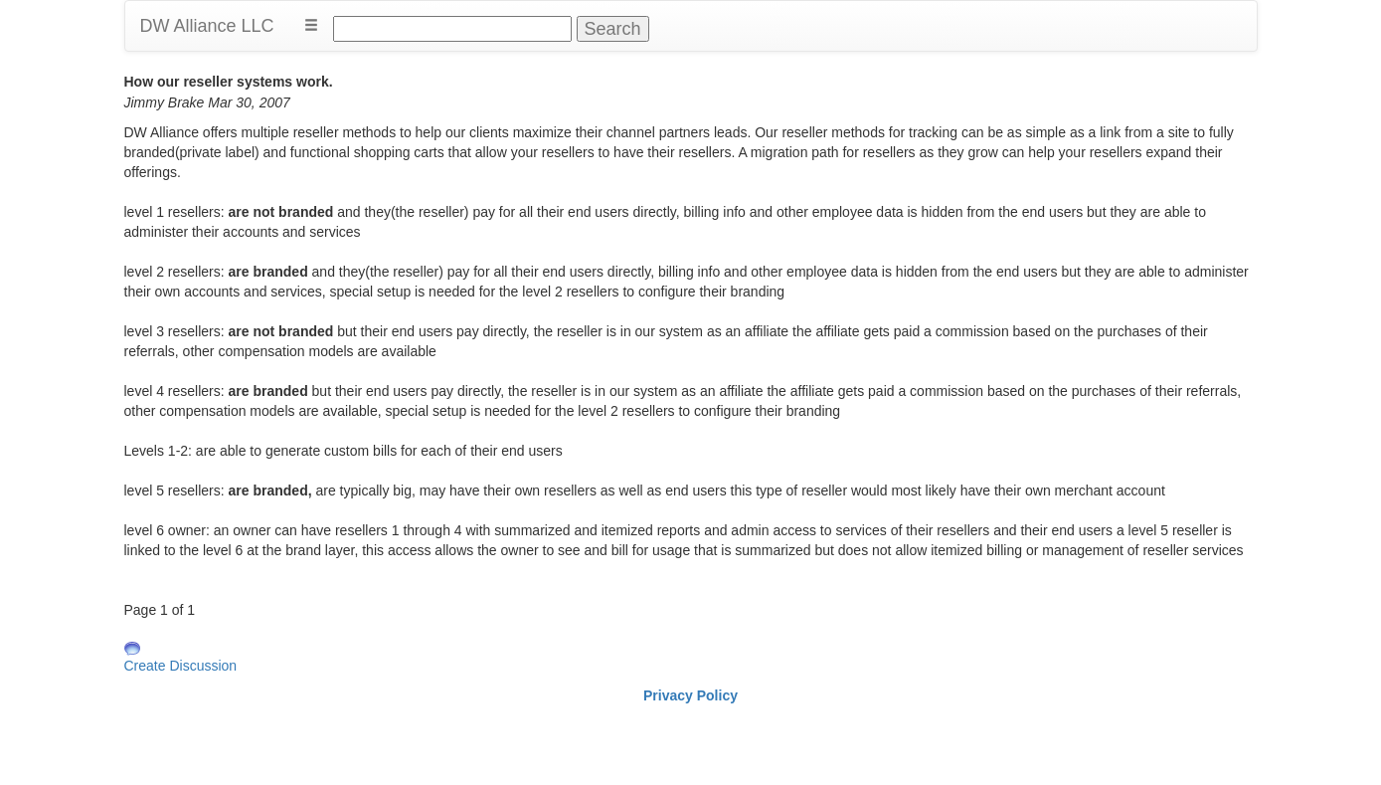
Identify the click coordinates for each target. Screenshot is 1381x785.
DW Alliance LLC (207, 26)
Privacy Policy (690, 695)
